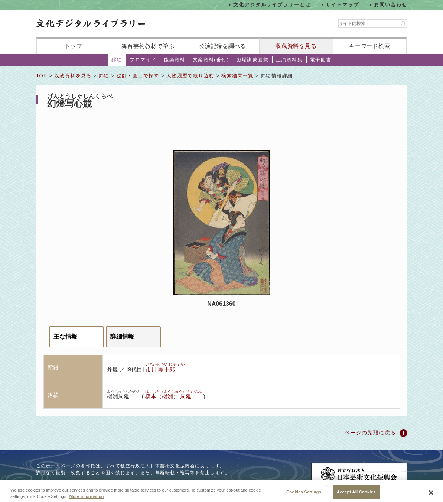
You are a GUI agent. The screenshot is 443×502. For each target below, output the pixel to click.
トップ (73, 46)
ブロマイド (143, 59)
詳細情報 (122, 336)
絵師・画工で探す (138, 75)
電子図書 (321, 59)
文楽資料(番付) (211, 59)
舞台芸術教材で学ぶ (148, 46)
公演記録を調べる (222, 46)
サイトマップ (342, 4)
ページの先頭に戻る (370, 432)
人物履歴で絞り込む (190, 75)
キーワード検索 (369, 46)
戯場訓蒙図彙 (252, 59)
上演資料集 (289, 59)
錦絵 (116, 59)
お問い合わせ (390, 4)
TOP (41, 75)
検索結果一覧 (237, 75)
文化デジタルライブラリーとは (272, 4)
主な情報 (65, 336)
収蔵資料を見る (296, 46)
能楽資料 (174, 59)
